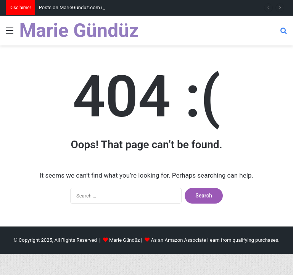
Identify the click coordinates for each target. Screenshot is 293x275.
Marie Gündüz (124, 240)
